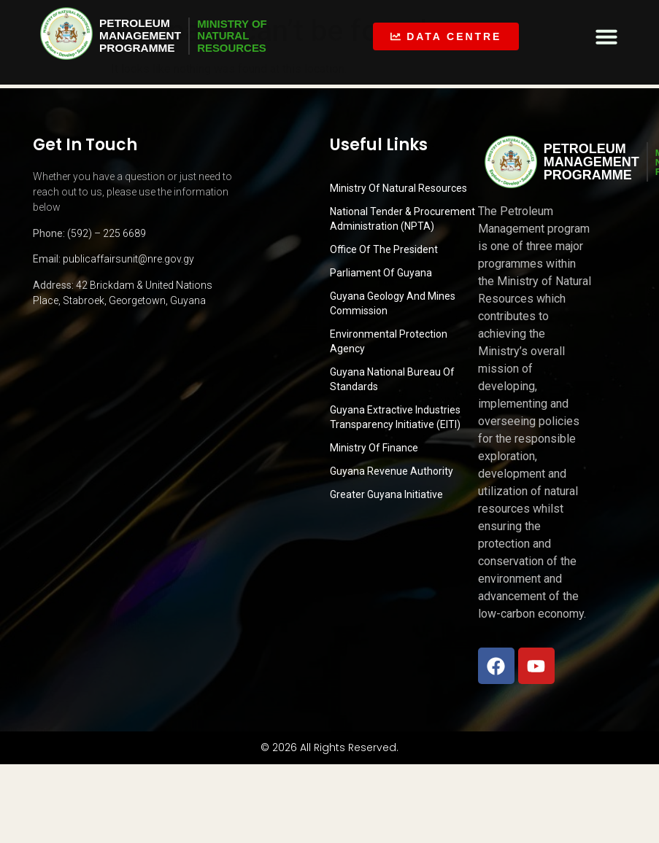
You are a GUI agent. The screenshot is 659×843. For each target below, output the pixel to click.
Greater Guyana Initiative (386, 494)
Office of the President (384, 249)
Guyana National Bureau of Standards (392, 379)
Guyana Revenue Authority (391, 471)
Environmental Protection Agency (388, 341)
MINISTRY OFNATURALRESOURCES (238, 36)
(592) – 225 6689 (106, 233)
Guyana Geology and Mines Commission (392, 303)
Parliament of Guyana (381, 273)
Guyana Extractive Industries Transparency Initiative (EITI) (395, 417)
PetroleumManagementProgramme (141, 36)
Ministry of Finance (374, 448)
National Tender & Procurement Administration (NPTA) (402, 219)
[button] (606, 36)
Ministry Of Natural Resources (398, 188)
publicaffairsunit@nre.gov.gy (128, 259)
